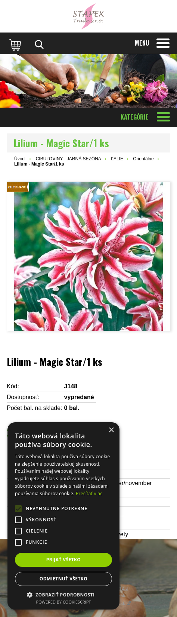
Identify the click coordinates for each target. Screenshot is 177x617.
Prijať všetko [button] (63, 559)
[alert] (63, 516)
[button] (63, 594)
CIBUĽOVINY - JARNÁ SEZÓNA (68, 158)
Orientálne (143, 158)
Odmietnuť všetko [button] (63, 579)
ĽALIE (117, 158)
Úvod (19, 158)
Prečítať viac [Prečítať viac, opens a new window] (89, 493)
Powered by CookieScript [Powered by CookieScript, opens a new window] (63, 602)
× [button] (111, 430)
